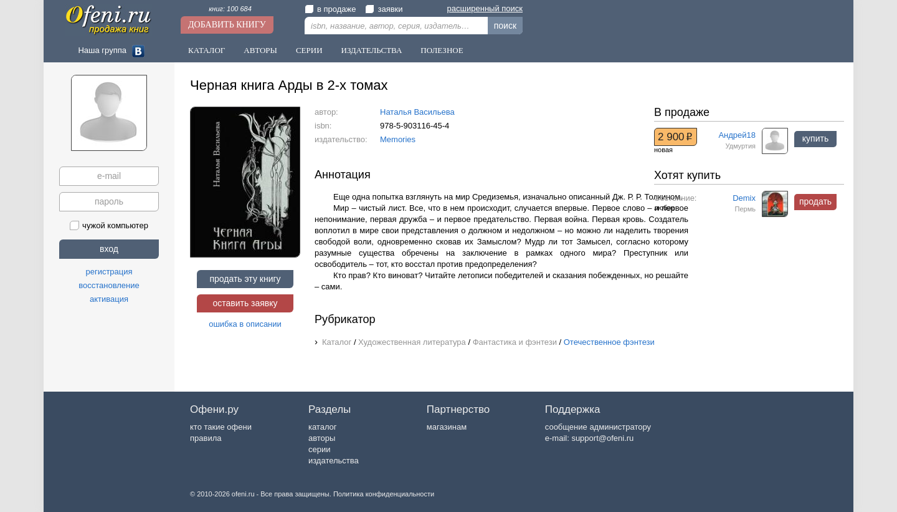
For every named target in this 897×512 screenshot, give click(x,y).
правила (205, 438)
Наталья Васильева (417, 112)
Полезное (441, 50)
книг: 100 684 (230, 8)
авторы (321, 438)
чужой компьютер (109, 225)
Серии (309, 50)
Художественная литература (412, 342)
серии (319, 449)
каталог (322, 427)
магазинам (447, 427)
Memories (397, 139)
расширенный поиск (485, 8)
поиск (505, 26)
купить (815, 138)
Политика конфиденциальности (383, 494)
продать (815, 201)
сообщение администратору (598, 427)
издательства (333, 460)
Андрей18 (737, 135)
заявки (383, 9)
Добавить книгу (227, 24)
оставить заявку (244, 303)
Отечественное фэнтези (609, 342)
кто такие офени (221, 427)
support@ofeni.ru (602, 438)
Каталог (206, 50)
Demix (744, 198)
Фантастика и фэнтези (515, 342)
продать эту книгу (244, 279)
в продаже (330, 9)
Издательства (371, 50)
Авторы (260, 50)
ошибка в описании (245, 324)
